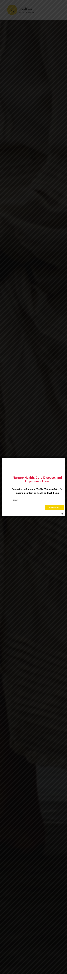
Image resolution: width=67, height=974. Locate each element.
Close (62, 512)
